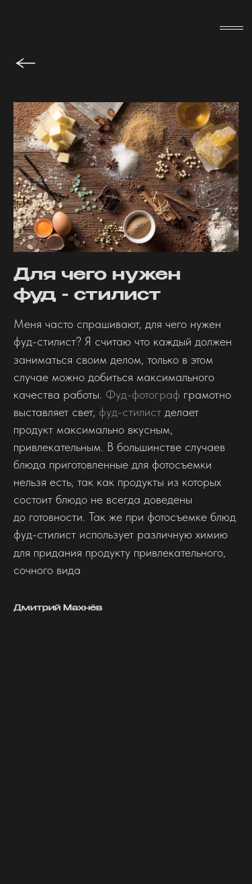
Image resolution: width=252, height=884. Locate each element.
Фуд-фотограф (143, 394)
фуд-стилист (130, 412)
